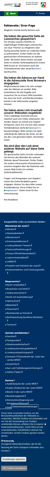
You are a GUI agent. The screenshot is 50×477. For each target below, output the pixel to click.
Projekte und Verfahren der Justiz (23, 265)
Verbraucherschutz (16, 293)
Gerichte (11, 336)
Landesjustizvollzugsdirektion (21, 348)
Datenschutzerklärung (11, 427)
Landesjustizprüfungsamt (19, 352)
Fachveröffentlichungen (18, 249)
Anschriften (12, 364)
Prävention (12, 309)
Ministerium (12, 237)
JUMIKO (11, 261)
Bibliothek (11, 305)
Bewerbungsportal (15, 396)
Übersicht (35, 68)
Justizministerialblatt (17, 257)
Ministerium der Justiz (16, 226)
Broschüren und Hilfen (17, 289)
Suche (42, 13)
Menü (13, 13)
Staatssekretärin (15, 233)
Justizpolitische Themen (19, 245)
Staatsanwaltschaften (17, 344)
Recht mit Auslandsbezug (19, 297)
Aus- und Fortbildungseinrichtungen (24, 368)
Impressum (33, 127)
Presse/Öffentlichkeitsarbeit (20, 253)
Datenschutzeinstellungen (25, 406)
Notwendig (8, 441)
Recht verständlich (16, 285)
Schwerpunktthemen (17, 241)
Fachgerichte (13, 340)
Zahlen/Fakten (14, 372)
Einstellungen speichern (13, 459)
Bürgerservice (12, 281)
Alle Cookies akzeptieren (14, 468)
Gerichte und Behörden (16, 333)
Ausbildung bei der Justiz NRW (21, 383)
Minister (11, 229)
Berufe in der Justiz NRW (19, 392)
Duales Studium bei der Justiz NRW (24, 388)
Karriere (9, 380)
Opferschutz (13, 301)
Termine (11, 324)
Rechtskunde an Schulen (19, 313)
